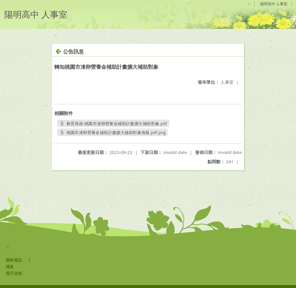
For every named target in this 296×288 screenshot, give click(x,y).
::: (248, 3)
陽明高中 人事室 (273, 3)
